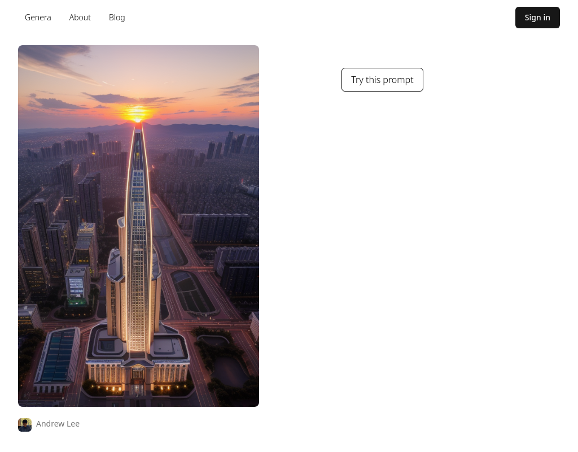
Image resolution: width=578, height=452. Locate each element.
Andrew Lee (58, 423)
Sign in (537, 17)
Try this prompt (382, 79)
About (80, 17)
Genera (38, 17)
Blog (117, 17)
